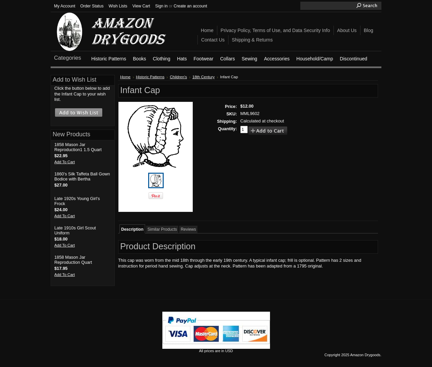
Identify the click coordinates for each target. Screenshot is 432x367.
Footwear (203, 58)
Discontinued (353, 58)
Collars (227, 58)
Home (125, 77)
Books (139, 58)
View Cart (141, 6)
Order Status (92, 6)
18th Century (203, 77)
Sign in (161, 6)
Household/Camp (314, 58)
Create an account (190, 6)
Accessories (277, 58)
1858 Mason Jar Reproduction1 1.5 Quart (78, 147)
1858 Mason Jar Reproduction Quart (73, 260)
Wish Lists (118, 6)
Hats (182, 58)
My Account (64, 6)
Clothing (161, 58)
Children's (178, 77)
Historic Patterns (108, 58)
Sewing (249, 58)
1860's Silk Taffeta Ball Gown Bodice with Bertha (82, 176)
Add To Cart (64, 162)
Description (132, 229)
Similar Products (162, 229)
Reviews (188, 229)
